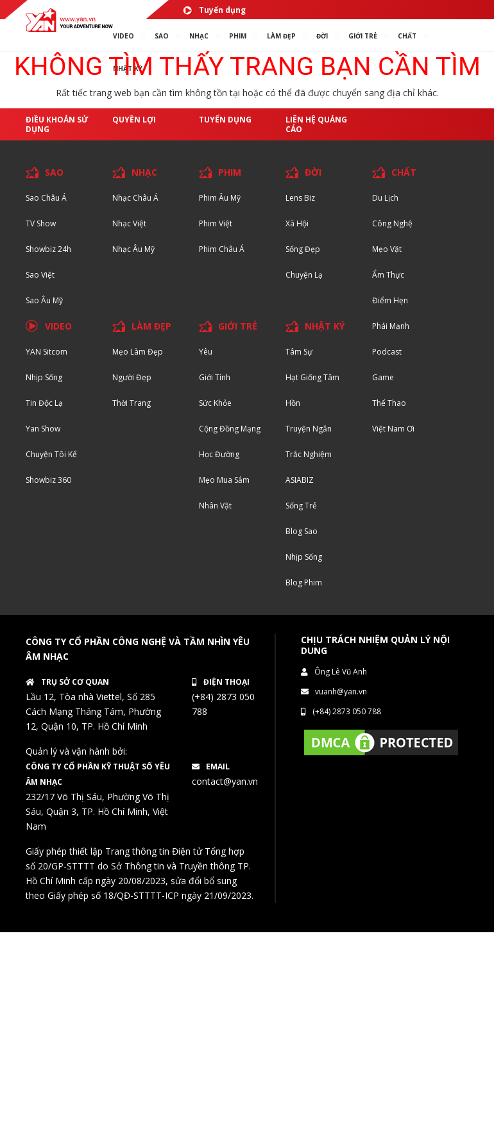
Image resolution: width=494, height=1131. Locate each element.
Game (383, 377)
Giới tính (214, 377)
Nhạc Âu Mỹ (133, 249)
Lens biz (300, 197)
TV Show (41, 223)
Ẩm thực (388, 274)
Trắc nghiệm (308, 454)
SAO (162, 35)
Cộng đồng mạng (229, 428)
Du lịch (385, 197)
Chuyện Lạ (304, 274)
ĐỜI (322, 35)
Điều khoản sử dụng (57, 124)
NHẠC (199, 35)
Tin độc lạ (44, 403)
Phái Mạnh (390, 326)
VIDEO (123, 35)
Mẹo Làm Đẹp (137, 351)
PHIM (237, 35)
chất (407, 35)
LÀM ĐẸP (151, 326)
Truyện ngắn (308, 428)
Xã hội (297, 223)
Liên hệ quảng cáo (316, 124)
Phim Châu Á (221, 249)
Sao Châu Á (46, 197)
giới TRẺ (362, 35)
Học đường (219, 454)
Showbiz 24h (48, 249)
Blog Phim (303, 582)
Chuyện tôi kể (51, 454)
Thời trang (131, 403)
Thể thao (389, 403)
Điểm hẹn (390, 300)
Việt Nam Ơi (393, 428)
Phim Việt (215, 223)
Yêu (205, 351)
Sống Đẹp (302, 249)
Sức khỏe (215, 403)
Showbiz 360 (48, 479)
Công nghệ (392, 223)
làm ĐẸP (281, 35)
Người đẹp (131, 377)
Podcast (387, 351)
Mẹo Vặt (387, 249)
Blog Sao (301, 531)
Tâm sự (298, 351)
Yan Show (43, 428)
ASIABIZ (299, 479)
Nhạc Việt (129, 223)
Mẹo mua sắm (224, 479)
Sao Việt (40, 274)
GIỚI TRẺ (237, 326)
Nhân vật (215, 505)
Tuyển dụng (214, 9)
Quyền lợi (134, 119)
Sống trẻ (301, 505)
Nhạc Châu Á (135, 197)
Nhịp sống (44, 377)
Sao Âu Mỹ (44, 300)
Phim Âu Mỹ (220, 197)
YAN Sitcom (46, 351)
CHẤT (403, 172)
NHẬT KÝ (325, 326)
